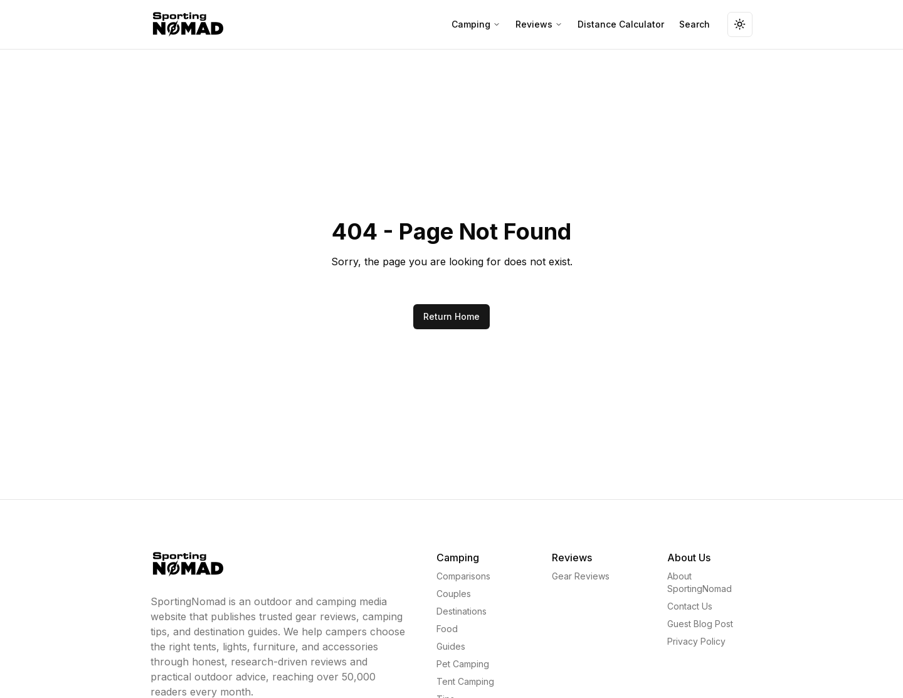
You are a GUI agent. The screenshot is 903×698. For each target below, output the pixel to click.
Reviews (538, 24)
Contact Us (689, 606)
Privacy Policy (696, 641)
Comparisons (463, 576)
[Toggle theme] (739, 24)
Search (694, 24)
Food (447, 628)
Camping (476, 24)
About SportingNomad (699, 582)
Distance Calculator (621, 24)
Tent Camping (465, 681)
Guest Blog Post (700, 623)
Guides (450, 646)
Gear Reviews (581, 576)
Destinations (461, 611)
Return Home (451, 316)
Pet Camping (462, 663)
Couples (453, 593)
